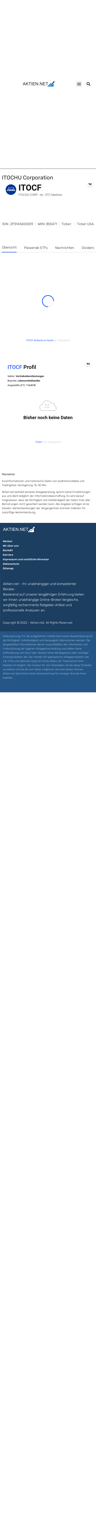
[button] (79, 84)
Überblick (13, 547)
